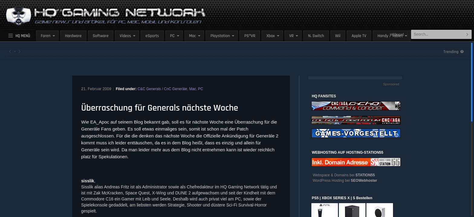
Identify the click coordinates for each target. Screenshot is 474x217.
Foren (45, 36)
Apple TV (359, 36)
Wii (337, 36)
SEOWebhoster (364, 180)
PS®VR (249, 36)
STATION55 (365, 175)
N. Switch (316, 36)
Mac (192, 36)
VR (291, 36)
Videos (125, 36)
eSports (152, 36)
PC (172, 36)
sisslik (87, 180)
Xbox (270, 36)
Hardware (73, 36)
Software (101, 36)
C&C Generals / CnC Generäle (162, 89)
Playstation (220, 36)
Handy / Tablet (390, 36)
